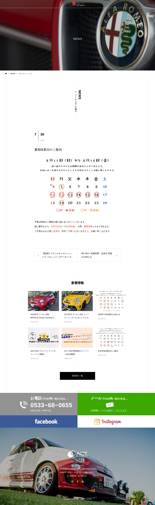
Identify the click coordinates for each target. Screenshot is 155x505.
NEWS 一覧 (77, 376)
